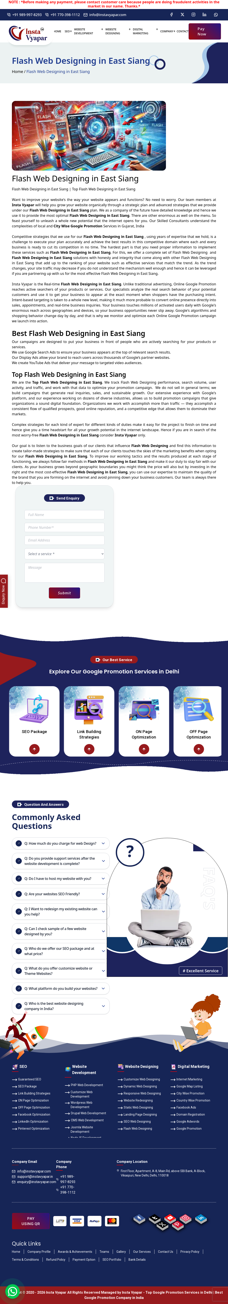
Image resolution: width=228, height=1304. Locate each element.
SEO (67, 31)
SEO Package (52, 731)
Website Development (83, 31)
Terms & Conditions (25, 1259)
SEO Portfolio (112, 1259)
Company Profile (39, 1251)
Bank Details (137, 1259)
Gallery (121, 1251)
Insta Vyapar (22, 284)
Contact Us (165, 1251)
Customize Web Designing (139, 1079)
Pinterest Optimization (31, 1129)
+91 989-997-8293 (24, 14)
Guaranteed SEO (26, 1079)
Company (166, 31)
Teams (104, 1251)
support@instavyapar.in (32, 1177)
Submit (64, 592)
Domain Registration (187, 1115)
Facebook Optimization (31, 1115)
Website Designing (112, 31)
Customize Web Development (79, 1094)
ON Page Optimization (162, 734)
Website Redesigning (135, 1100)
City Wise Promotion (187, 1093)
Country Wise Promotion (190, 1100)
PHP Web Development (84, 1085)
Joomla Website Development (79, 1129)
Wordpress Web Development (78, 1104)
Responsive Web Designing (139, 1093)
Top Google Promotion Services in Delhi (178, 1292)
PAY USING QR (31, 1221)
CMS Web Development (84, 1120)
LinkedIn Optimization (30, 1122)
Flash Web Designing (135, 1129)
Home (57, 31)
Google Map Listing (186, 1086)
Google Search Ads (40, 352)
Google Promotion (201, 284)
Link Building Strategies (107, 734)
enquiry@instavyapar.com (34, 1182)
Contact (183, 31)
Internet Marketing (186, 1079)
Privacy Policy (189, 1251)
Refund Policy (55, 1259)
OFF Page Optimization (31, 1108)
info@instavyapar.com (104, 14)
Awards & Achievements (75, 1251)
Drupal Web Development (85, 1113)
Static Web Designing (135, 1108)
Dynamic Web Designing (137, 1086)
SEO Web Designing (134, 1122)
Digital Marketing (140, 31)
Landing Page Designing (137, 1115)
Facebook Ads (183, 1108)
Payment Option (84, 1259)
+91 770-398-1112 (62, 14)
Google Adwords (184, 1122)
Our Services (142, 1251)
